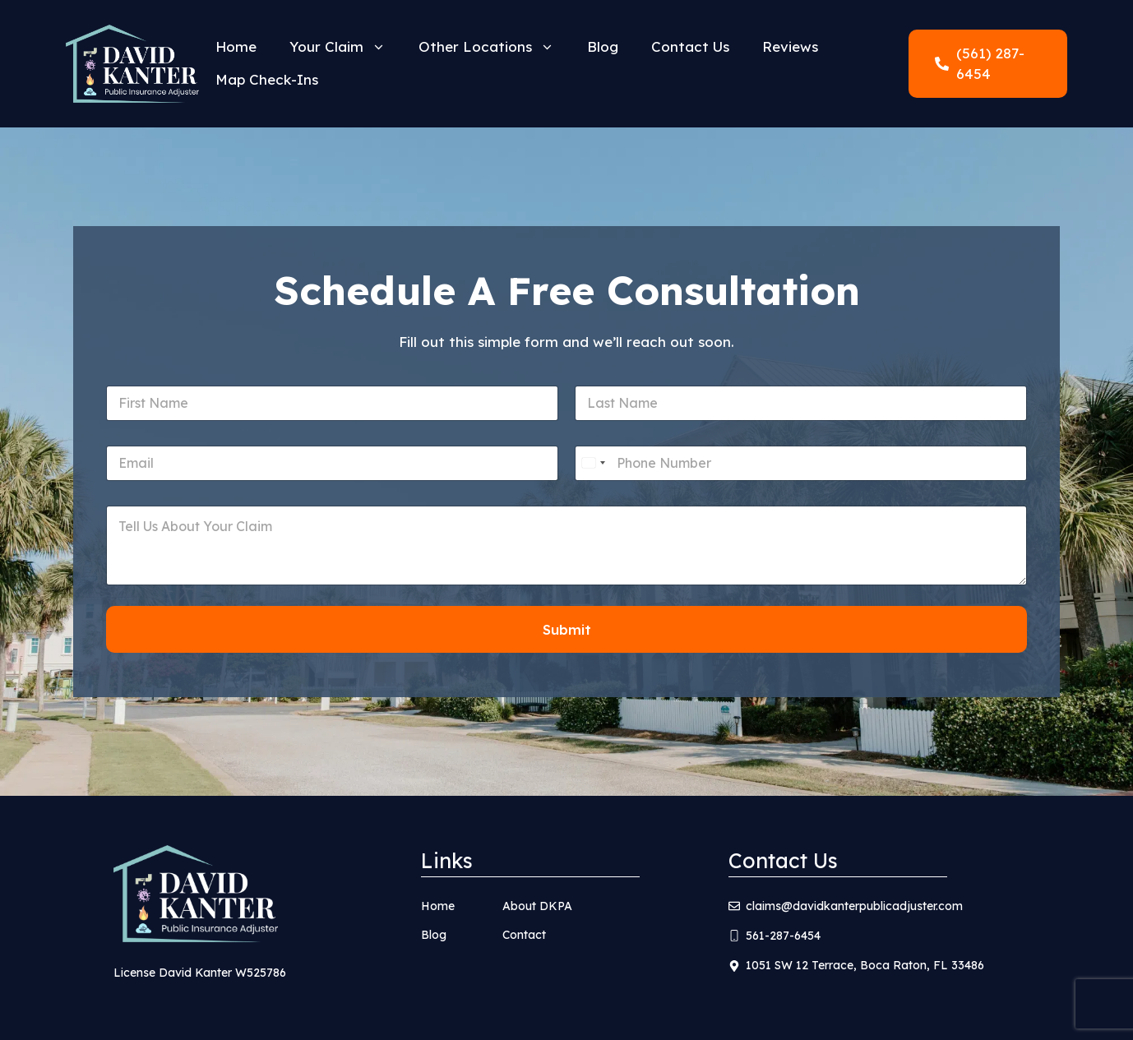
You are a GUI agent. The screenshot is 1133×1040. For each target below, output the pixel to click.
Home (236, 46)
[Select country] (593, 463)
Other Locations (495, 46)
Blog (602, 46)
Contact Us (690, 46)
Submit (567, 629)
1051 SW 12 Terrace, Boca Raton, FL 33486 (865, 965)
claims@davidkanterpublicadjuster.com (854, 906)
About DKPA (537, 906)
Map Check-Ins (266, 79)
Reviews (790, 46)
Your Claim (345, 46)
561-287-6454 (783, 935)
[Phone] (801, 463)
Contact (524, 934)
